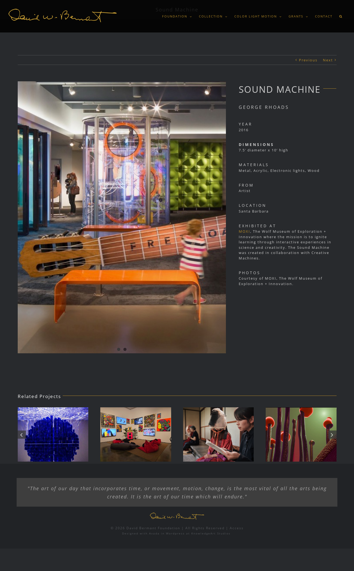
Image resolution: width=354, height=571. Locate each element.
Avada (154, 533)
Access (237, 528)
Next (328, 60)
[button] (341, 16)
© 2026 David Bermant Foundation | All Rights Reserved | (170, 528)
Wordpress (175, 533)
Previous (308, 60)
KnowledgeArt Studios (211, 533)
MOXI (244, 231)
